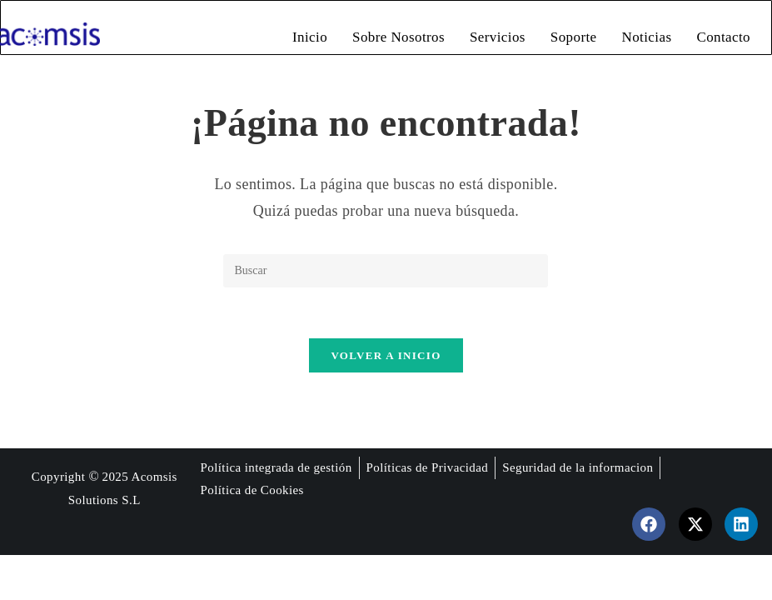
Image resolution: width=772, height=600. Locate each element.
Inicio (309, 37)
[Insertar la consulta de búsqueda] (385, 271)
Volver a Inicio (386, 355)
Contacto (723, 37)
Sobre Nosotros (398, 37)
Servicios (497, 37)
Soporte (573, 37)
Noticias (647, 37)
